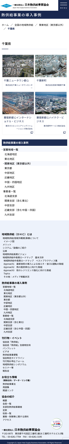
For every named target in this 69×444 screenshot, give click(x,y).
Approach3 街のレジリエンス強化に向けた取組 (27, 270)
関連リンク (8, 390)
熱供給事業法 (9, 383)
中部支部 (9, 205)
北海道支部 (10, 196)
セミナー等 (8, 367)
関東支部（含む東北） (17, 200)
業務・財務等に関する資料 (16, 416)
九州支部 (9, 214)
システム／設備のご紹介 (14, 247)
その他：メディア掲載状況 (16, 276)
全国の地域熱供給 (24, 24)
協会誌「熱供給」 (11, 341)
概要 (5, 400)
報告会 (6, 370)
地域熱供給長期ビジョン (14, 254)
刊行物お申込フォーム (13, 361)
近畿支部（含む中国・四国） (20, 210)
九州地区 (9, 186)
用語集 (6, 387)
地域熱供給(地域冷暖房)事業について (21, 238)
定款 (5, 410)
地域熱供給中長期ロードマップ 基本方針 (23, 257)
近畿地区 (9, 177)
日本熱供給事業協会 (41, 6)
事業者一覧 (9, 191)
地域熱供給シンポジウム (14, 364)
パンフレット (9, 348)
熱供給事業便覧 (10, 354)
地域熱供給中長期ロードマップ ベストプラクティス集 (30, 260)
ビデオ (6, 351)
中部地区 (9, 172)
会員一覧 (7, 403)
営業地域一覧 (10, 149)
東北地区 (9, 159)
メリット (7, 244)
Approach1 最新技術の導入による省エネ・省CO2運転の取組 (33, 263)
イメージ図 (9, 241)
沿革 (5, 250)
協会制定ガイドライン (13, 357)
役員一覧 (7, 413)
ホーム (5, 24)
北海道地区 (10, 154)
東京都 (8, 168)
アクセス (7, 419)
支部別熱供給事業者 (12, 406)
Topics (7, 273)
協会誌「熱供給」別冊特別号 (17, 345)
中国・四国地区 (13, 182)
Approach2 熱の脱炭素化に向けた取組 (23, 267)
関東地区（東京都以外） (52, 24)
